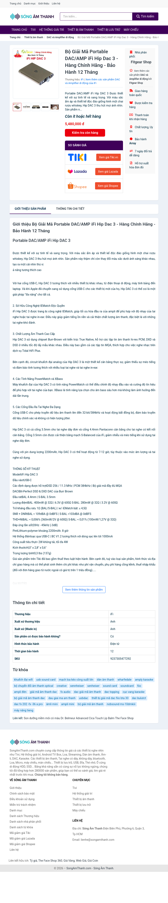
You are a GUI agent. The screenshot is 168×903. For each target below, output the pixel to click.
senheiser (93, 685)
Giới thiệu (43, 3)
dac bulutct (139, 698)
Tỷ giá (33, 860)
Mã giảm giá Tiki (20, 832)
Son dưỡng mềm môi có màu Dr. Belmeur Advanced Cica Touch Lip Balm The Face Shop (78, 718)
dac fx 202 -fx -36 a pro (28, 704)
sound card (110, 685)
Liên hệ (56, 3)
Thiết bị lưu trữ (108, 29)
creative (62, 685)
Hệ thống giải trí (51, 29)
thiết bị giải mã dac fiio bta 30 (110, 698)
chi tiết (70, 209)
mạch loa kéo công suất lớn (76, 679)
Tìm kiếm (145, 16)
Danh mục (30, 3)
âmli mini (52, 704)
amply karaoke (144, 679)
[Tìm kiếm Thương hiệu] (96, 16)
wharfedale (124, 679)
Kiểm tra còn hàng (85, 133)
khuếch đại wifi (23, 679)
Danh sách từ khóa (21, 827)
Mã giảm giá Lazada (22, 838)
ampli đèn (20, 691)
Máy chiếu (131, 29)
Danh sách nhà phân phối (25, 821)
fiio (139, 685)
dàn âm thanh (105, 679)
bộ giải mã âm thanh (90, 704)
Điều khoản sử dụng (22, 799)
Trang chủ (15, 3)
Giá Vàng (69, 860)
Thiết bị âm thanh (81, 29)
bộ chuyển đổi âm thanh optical (33, 685)
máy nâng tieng (23, 710)
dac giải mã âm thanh (87, 691)
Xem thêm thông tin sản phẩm (84, 589)
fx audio (65, 691)
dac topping (111, 691)
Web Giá (81, 860)
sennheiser (77, 685)
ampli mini (67, 704)
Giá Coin (93, 860)
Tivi (33, 29)
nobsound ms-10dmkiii (121, 704)
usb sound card (46, 679)
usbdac (83, 698)
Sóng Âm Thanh (103, 868)
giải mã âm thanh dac (43, 691)
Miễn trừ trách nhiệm (23, 804)
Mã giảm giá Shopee (22, 844)
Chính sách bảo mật (22, 793)
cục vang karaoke (133, 691)
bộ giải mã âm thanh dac (29, 698)
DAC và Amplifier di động (60, 37)
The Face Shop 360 (50, 860)
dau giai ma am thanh (62, 698)
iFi (82, 79)
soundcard (127, 685)
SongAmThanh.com (78, 868)
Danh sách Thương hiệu (24, 816)
